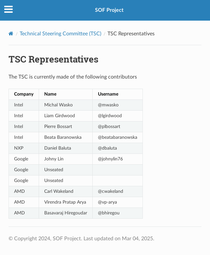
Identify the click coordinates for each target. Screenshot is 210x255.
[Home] (11, 33)
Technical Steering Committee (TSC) (60, 33)
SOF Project (109, 10)
